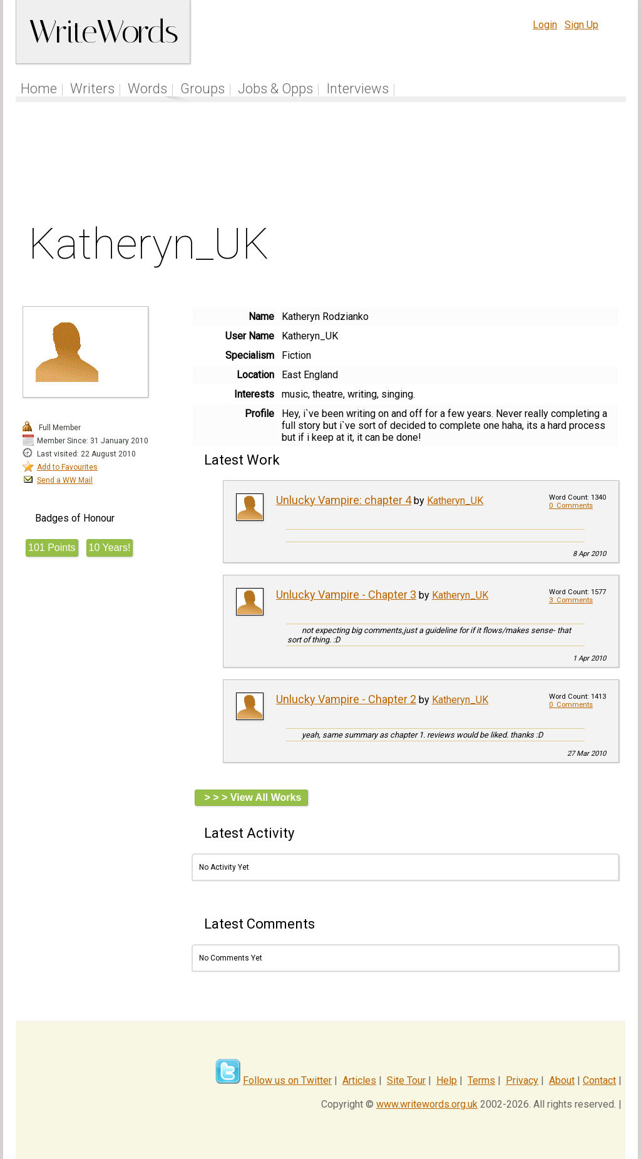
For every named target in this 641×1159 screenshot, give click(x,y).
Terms (481, 1080)
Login (545, 25)
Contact (599, 1080)
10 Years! (110, 547)
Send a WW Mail (65, 480)
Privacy (522, 1080)
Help (446, 1080)
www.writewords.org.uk (427, 1104)
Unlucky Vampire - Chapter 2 (346, 699)
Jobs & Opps (275, 88)
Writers (92, 88)
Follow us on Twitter (287, 1080)
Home (39, 88)
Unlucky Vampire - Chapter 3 (346, 594)
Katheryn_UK (455, 501)
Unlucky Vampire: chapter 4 (343, 500)
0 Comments (571, 506)
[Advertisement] (321, 165)
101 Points (52, 547)
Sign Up (581, 25)
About (562, 1080)
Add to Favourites (67, 467)
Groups (202, 88)
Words (147, 88)
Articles (359, 1080)
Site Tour (406, 1080)
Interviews (357, 88)
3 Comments (571, 600)
